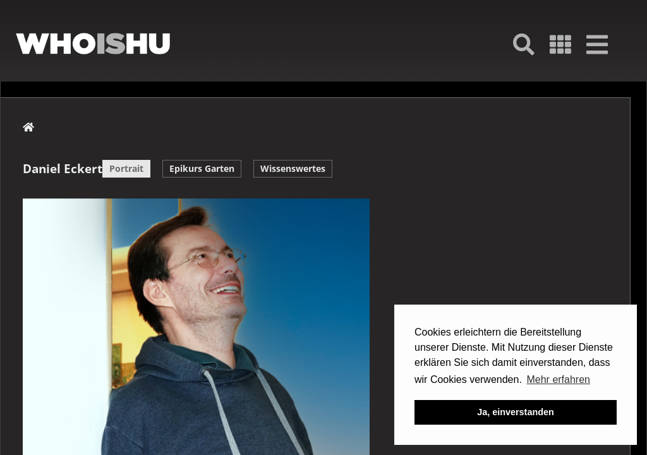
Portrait (126, 168)
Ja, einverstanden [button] (515, 412)
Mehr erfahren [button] (558, 379)
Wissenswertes (292, 168)
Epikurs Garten (201, 168)
